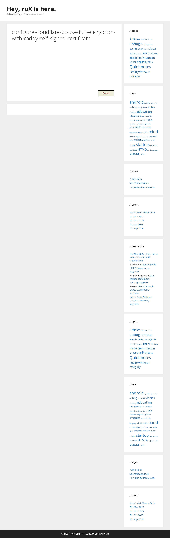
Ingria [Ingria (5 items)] (145, 124)
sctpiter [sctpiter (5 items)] (132, 145)
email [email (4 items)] (143, 116)
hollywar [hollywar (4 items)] (140, 124)
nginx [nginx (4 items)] (131, 140)
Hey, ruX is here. (31, 9)
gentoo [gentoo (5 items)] (142, 120)
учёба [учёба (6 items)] (142, 154)
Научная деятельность (142, 187)
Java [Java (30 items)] (153, 48)
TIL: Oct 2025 (136, 224)
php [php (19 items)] (139, 62)
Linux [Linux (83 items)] (145, 53)
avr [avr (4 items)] (130, 108)
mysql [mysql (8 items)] (138, 136)
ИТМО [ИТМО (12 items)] (142, 149)
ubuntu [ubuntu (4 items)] (155, 145)
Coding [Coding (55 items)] (134, 44)
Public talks (135, 178)
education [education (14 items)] (144, 111)
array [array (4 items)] (155, 103)
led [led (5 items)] (139, 132)
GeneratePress (102, 533)
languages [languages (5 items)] (133, 132)
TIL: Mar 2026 (136, 216)
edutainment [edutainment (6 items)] (135, 115)
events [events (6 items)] (149, 115)
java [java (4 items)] (149, 124)
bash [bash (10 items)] (143, 39)
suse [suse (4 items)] (150, 145)
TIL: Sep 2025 (136, 228)
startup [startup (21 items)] (142, 144)
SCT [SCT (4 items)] (154, 140)
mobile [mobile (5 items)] (132, 136)
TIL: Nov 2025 (136, 220)
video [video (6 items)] (134, 149)
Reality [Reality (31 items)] (134, 72)
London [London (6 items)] (144, 132)
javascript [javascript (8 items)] (134, 127)
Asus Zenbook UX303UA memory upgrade (142, 268)
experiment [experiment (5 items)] (134, 120)
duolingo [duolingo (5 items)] (133, 112)
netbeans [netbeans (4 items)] (146, 137)
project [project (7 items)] (137, 139)
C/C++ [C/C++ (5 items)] (149, 39)
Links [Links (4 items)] (139, 54)
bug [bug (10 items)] (134, 107)
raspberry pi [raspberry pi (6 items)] (146, 140)
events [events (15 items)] (133, 48)
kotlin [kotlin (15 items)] (132, 53)
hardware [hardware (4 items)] (132, 124)
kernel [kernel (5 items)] (143, 127)
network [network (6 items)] (153, 136)
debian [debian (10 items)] (150, 107)
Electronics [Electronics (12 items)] (146, 44)
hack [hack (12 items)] (149, 120)
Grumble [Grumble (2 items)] (146, 49)
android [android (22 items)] (136, 102)
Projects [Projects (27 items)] (147, 62)
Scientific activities (139, 182)
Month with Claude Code (142, 212)
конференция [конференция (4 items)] (152, 150)
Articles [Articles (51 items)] (134, 39)
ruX (131, 297)
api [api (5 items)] (152, 103)
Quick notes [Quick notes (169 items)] (140, 66)
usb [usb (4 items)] (130, 150)
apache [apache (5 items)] (147, 103)
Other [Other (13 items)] (132, 61)
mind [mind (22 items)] (153, 131)
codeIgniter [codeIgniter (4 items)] (142, 108)
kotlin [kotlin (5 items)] (148, 127)
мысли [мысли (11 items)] (134, 154)
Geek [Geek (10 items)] (140, 48)
